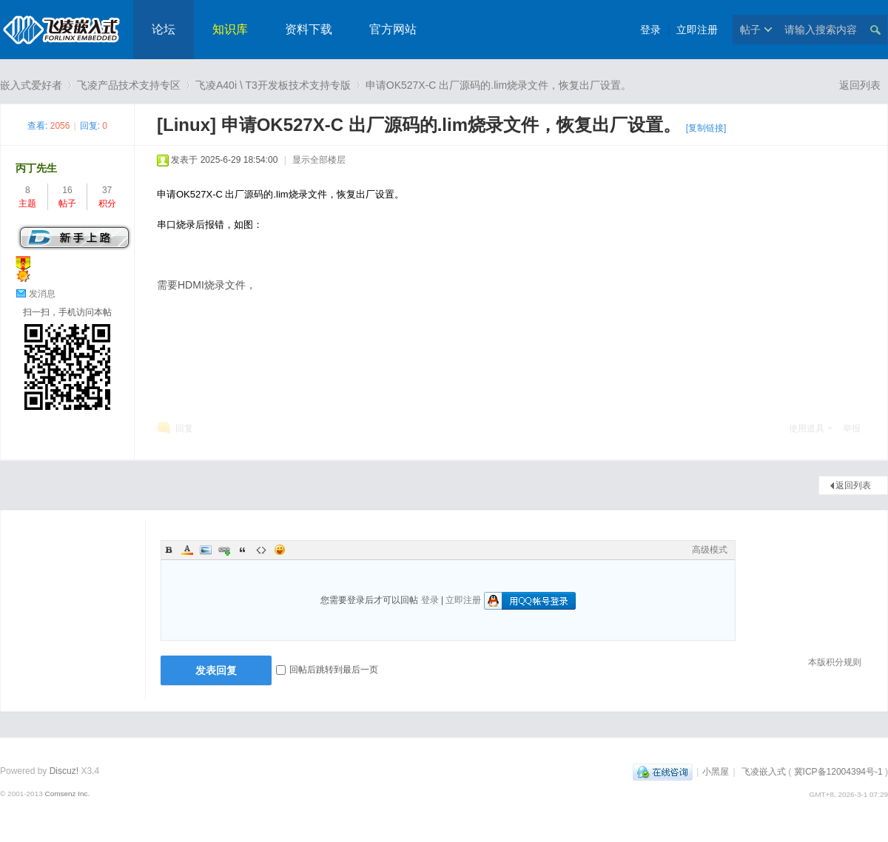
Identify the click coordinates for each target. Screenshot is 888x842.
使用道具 (806, 428)
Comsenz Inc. (67, 793)
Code (261, 549)
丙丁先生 (36, 168)
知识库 (230, 29)
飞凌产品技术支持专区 (129, 85)
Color (187, 549)
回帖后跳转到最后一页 (327, 669)
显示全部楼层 (319, 160)
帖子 (750, 30)
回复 (184, 428)
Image (205, 549)
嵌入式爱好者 (31, 85)
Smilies (279, 549)
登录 (650, 30)
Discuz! (64, 771)
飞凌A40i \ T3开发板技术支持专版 (273, 85)
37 (107, 190)
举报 (852, 428)
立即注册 (697, 30)
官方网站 (393, 29)
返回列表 (860, 85)
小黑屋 (715, 772)
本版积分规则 (834, 662)
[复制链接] (706, 128)
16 (67, 190)
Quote (242, 549)
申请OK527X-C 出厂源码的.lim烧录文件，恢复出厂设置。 (498, 85)
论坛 (163, 29)
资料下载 (308, 29)
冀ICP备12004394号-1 (838, 772)
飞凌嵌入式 (763, 772)
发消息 (42, 294)
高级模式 (709, 550)
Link (224, 549)
